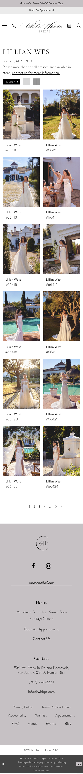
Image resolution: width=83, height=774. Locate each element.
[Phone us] (14, 26)
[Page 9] (56, 507)
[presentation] (21, 115)
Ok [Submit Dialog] (78, 765)
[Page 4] (44, 507)
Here (62, 3)
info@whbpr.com (41, 692)
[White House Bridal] (41, 27)
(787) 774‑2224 (41, 682)
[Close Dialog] (3, 765)
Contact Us (41, 639)
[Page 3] (39, 507)
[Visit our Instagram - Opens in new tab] (48, 566)
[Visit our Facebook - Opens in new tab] (33, 566)
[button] (11, 82)
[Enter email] (41, 583)
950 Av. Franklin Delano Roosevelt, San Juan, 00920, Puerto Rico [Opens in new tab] (41, 671)
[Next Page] (62, 507)
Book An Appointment (41, 630)
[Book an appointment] (41, 10)
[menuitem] (14, 26)
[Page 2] (33, 507)
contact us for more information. (36, 73)
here (47, 771)
